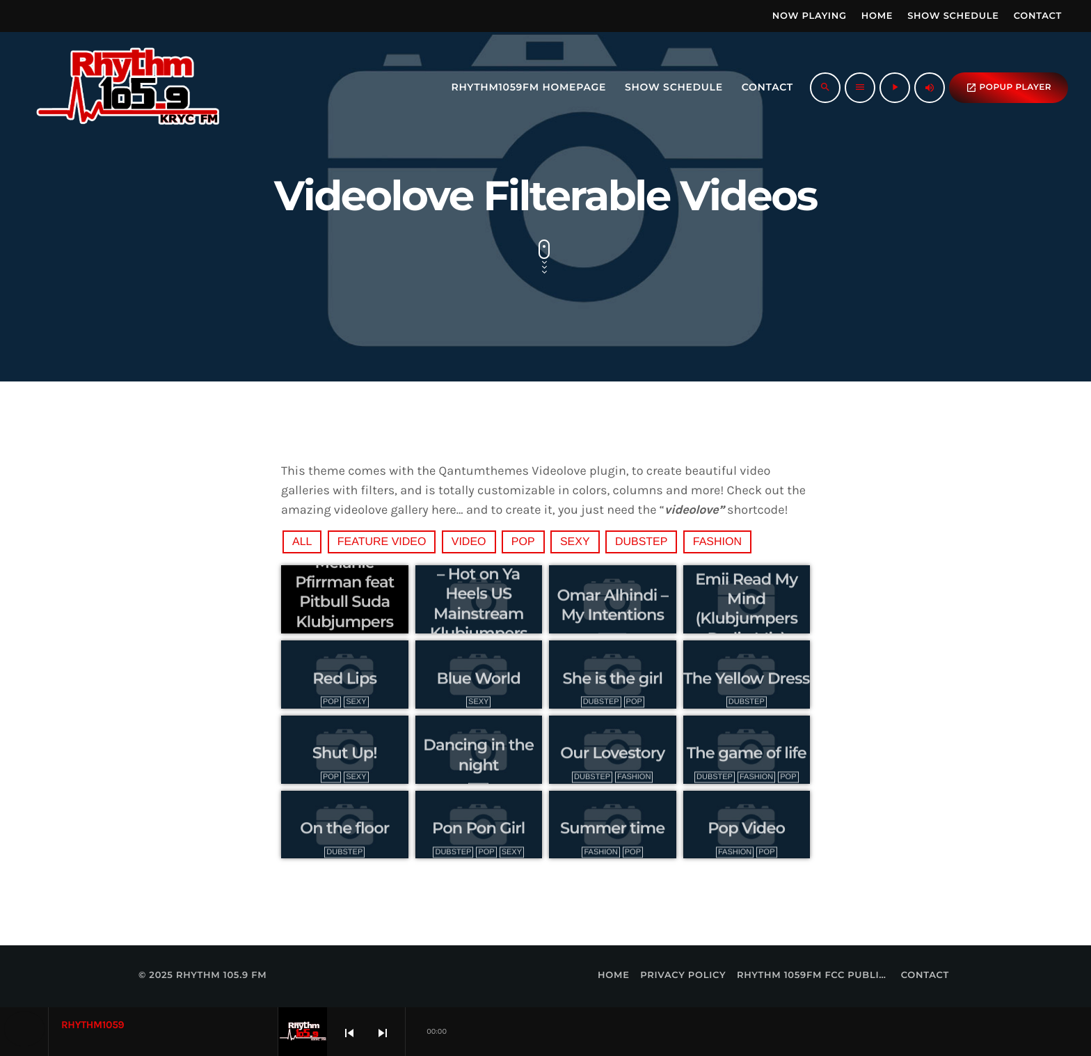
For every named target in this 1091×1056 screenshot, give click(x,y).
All (302, 542)
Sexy (575, 542)
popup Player (1008, 87)
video (469, 542)
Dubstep (641, 542)
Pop (523, 542)
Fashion (717, 542)
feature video (382, 542)
